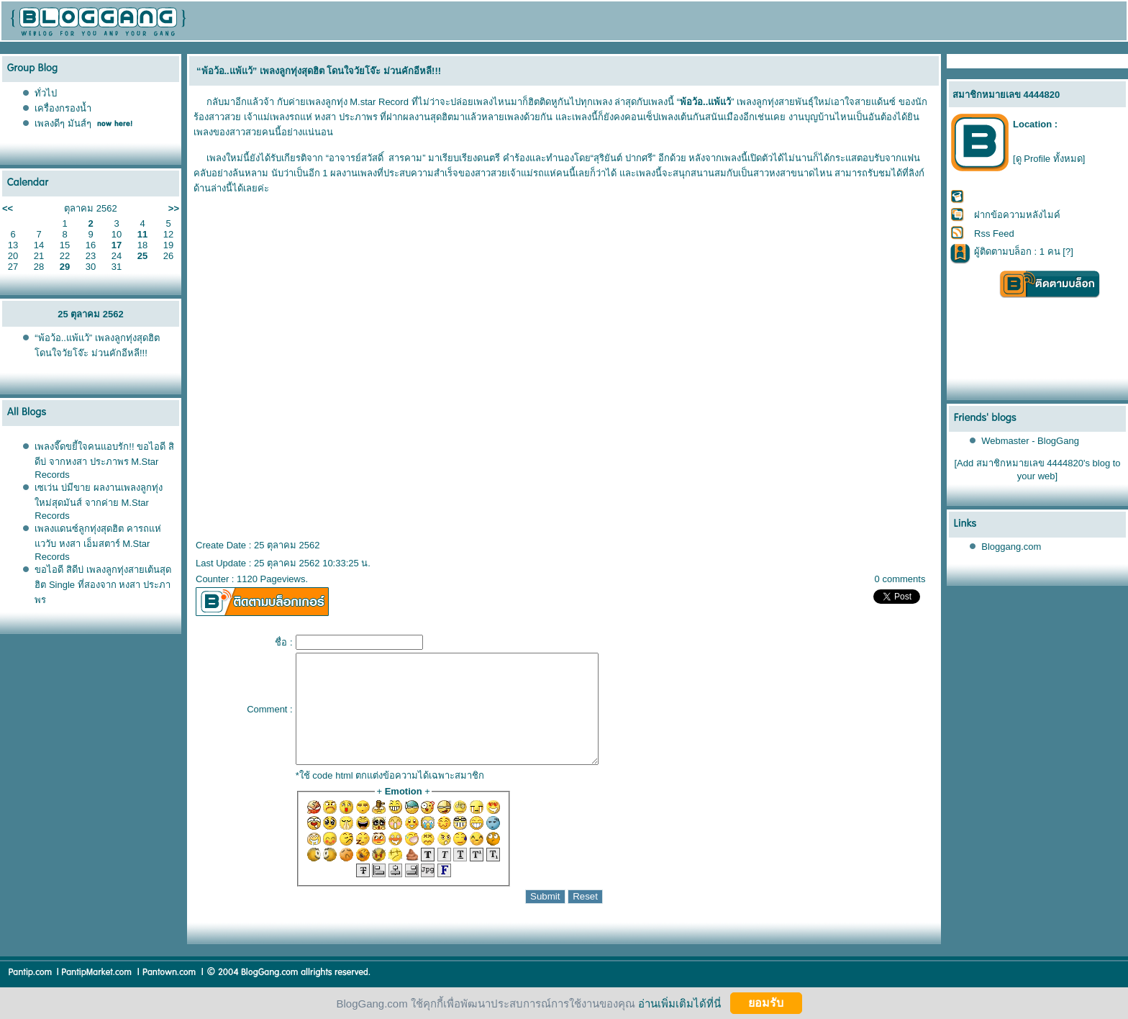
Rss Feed (994, 233)
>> (173, 208)
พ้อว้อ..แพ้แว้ (705, 101)
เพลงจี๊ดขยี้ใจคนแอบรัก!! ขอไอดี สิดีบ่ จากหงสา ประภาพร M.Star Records (104, 460)
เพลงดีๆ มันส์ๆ (63, 123)
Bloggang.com (1011, 546)
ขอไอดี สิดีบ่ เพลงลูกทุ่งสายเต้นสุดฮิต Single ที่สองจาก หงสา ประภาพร (102, 584)
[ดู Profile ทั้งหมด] (1049, 158)
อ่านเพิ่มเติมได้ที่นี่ (679, 1003)
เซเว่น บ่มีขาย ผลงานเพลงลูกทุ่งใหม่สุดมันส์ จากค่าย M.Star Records (98, 501)
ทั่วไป (46, 93)
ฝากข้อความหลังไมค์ (1017, 214)
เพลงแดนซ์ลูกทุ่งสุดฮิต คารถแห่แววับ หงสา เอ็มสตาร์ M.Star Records (98, 542)
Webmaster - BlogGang (1030, 440)
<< (7, 208)
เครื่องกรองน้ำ (63, 108)
